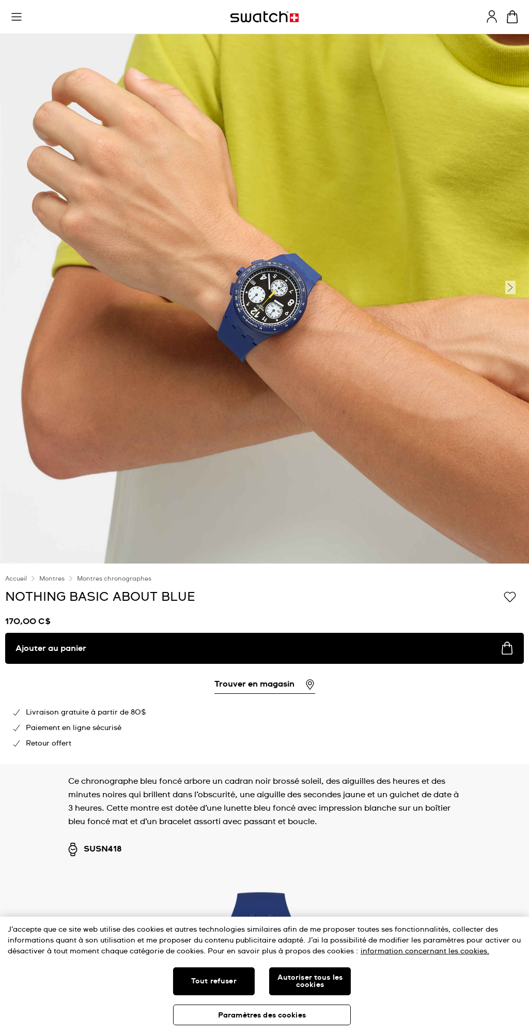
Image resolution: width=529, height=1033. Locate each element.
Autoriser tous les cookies (310, 981)
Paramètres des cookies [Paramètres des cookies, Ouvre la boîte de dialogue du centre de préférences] (262, 1015)
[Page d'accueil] (264, 17)
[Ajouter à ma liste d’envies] (510, 596)
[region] (264, 975)
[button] (16, 17)
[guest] (492, 16)
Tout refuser (214, 981)
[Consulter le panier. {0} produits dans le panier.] (512, 16)
